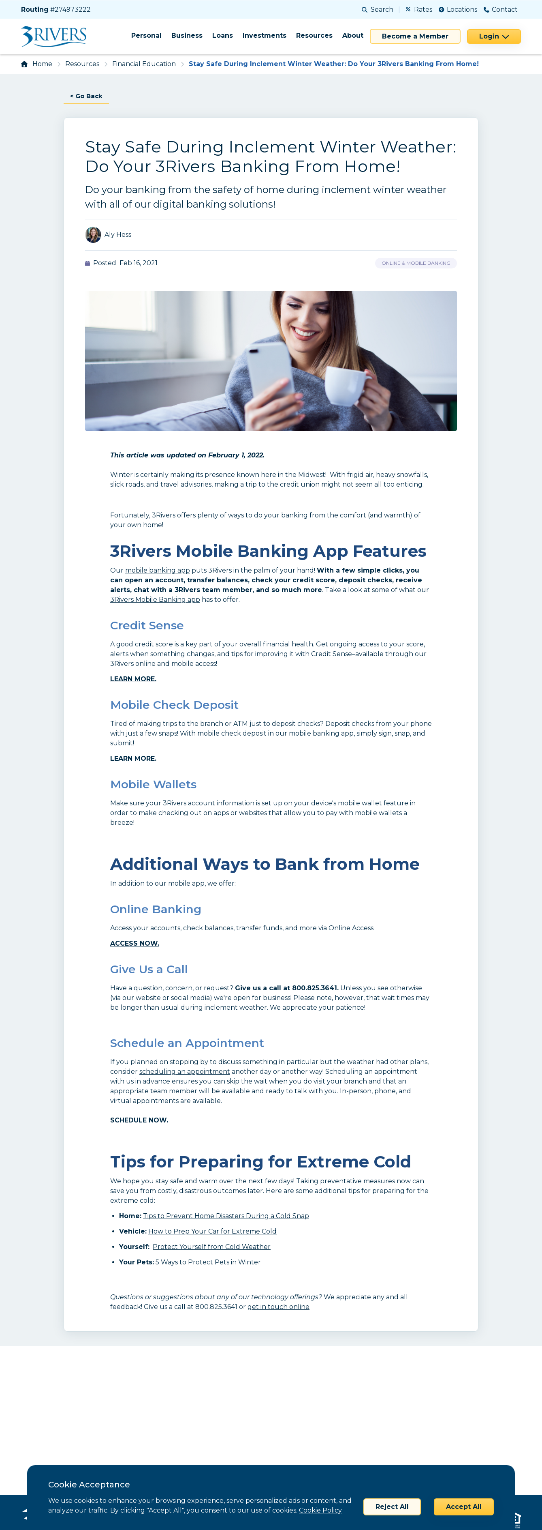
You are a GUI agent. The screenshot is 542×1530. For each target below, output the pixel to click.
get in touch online (278, 1307)
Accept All (464, 1507)
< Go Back (87, 96)
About (352, 35)
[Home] (56, 36)
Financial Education (144, 64)
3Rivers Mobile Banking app (155, 600)
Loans (222, 35)
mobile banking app (157, 571)
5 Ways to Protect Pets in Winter (208, 1262)
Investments (264, 35)
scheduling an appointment (184, 1072)
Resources (314, 35)
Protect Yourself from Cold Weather (212, 1247)
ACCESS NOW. (134, 944)
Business (187, 35)
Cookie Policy (320, 1510)
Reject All (392, 1507)
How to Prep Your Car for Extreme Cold (212, 1232)
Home (42, 64)
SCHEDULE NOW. (139, 1120)
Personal (146, 35)
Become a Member (415, 36)
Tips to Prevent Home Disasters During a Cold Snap (226, 1216)
